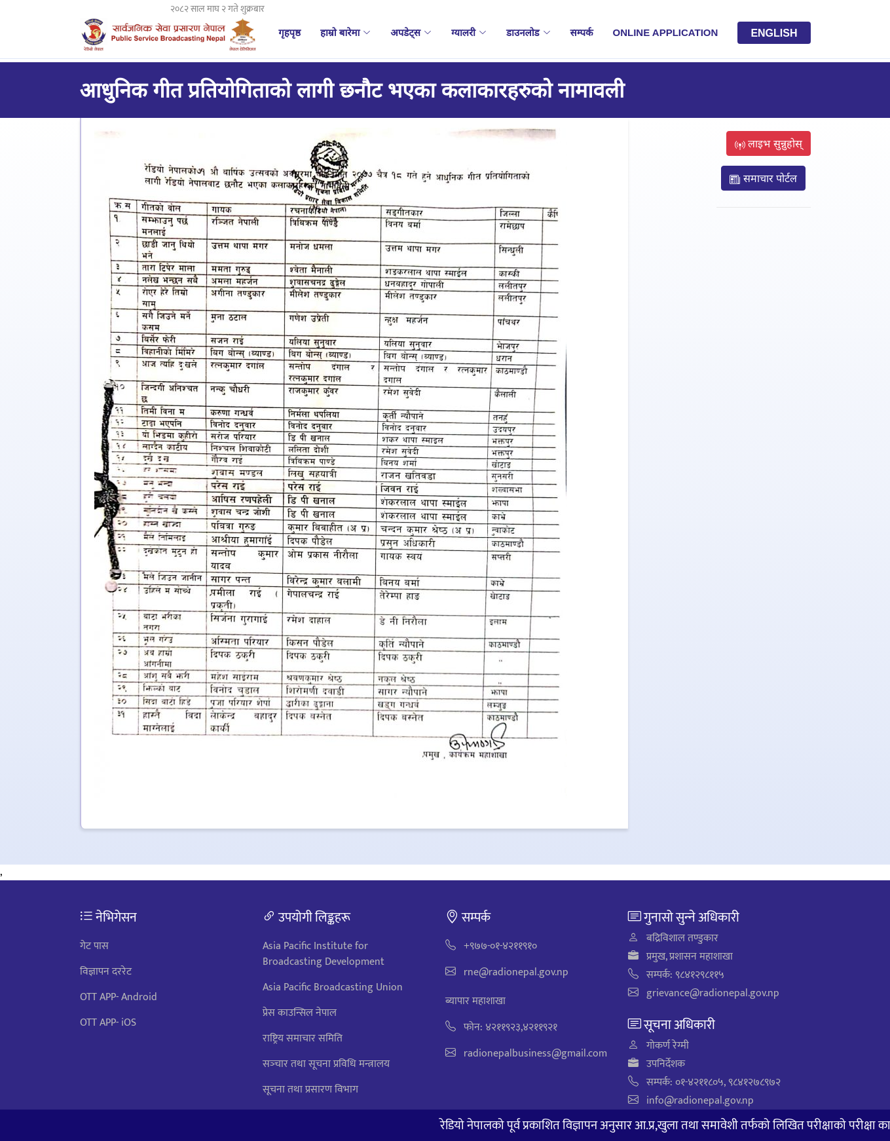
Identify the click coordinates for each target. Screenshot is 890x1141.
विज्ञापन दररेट (106, 972)
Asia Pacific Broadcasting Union (333, 987)
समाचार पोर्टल (763, 178)
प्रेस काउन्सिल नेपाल (300, 1013)
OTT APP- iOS (108, 1023)
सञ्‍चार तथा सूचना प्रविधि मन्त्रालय (326, 1064)
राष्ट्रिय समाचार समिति (303, 1038)
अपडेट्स (411, 32)
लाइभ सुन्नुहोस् (768, 143)
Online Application (665, 32)
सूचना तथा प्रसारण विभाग (310, 1089)
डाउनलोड (528, 32)
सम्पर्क (581, 32)
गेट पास (94, 946)
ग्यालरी (469, 32)
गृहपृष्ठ (289, 32)
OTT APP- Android (118, 997)
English (774, 33)
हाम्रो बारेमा (345, 32)
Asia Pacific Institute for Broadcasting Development (323, 954)
